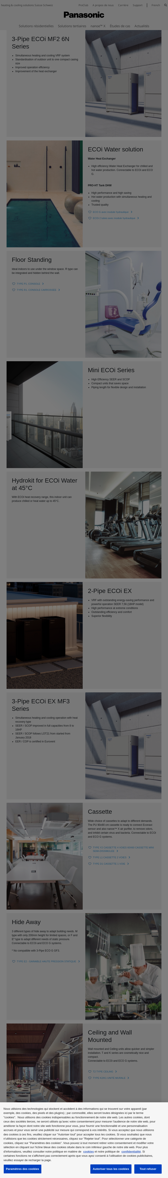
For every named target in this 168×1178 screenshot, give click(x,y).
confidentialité (131, 1151)
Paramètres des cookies (22, 1169)
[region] (84, 1140)
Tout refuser (148, 1169)
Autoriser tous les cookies (111, 1169)
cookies (88, 1151)
